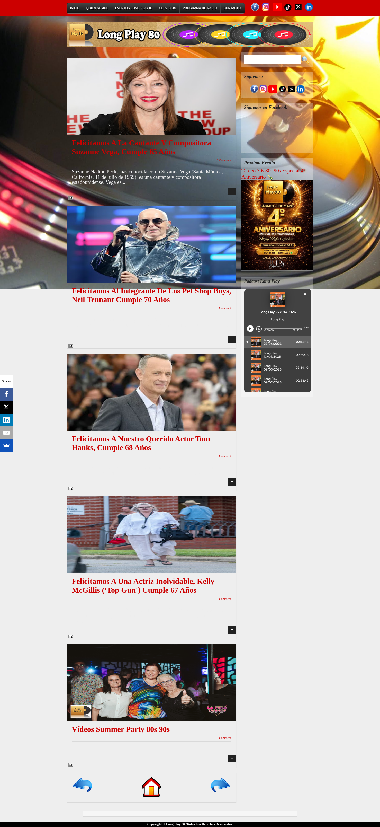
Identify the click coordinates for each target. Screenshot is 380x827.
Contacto (232, 8)
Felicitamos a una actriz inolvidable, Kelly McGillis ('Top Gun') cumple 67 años (143, 585)
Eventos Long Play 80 (134, 8)
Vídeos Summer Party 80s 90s (121, 729)
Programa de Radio (200, 8)
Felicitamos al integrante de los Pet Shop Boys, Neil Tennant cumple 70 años (151, 295)
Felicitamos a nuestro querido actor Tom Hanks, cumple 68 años (141, 443)
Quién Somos (97, 8)
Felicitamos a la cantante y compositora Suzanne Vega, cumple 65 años (141, 147)
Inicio (75, 8)
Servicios (167, 8)
